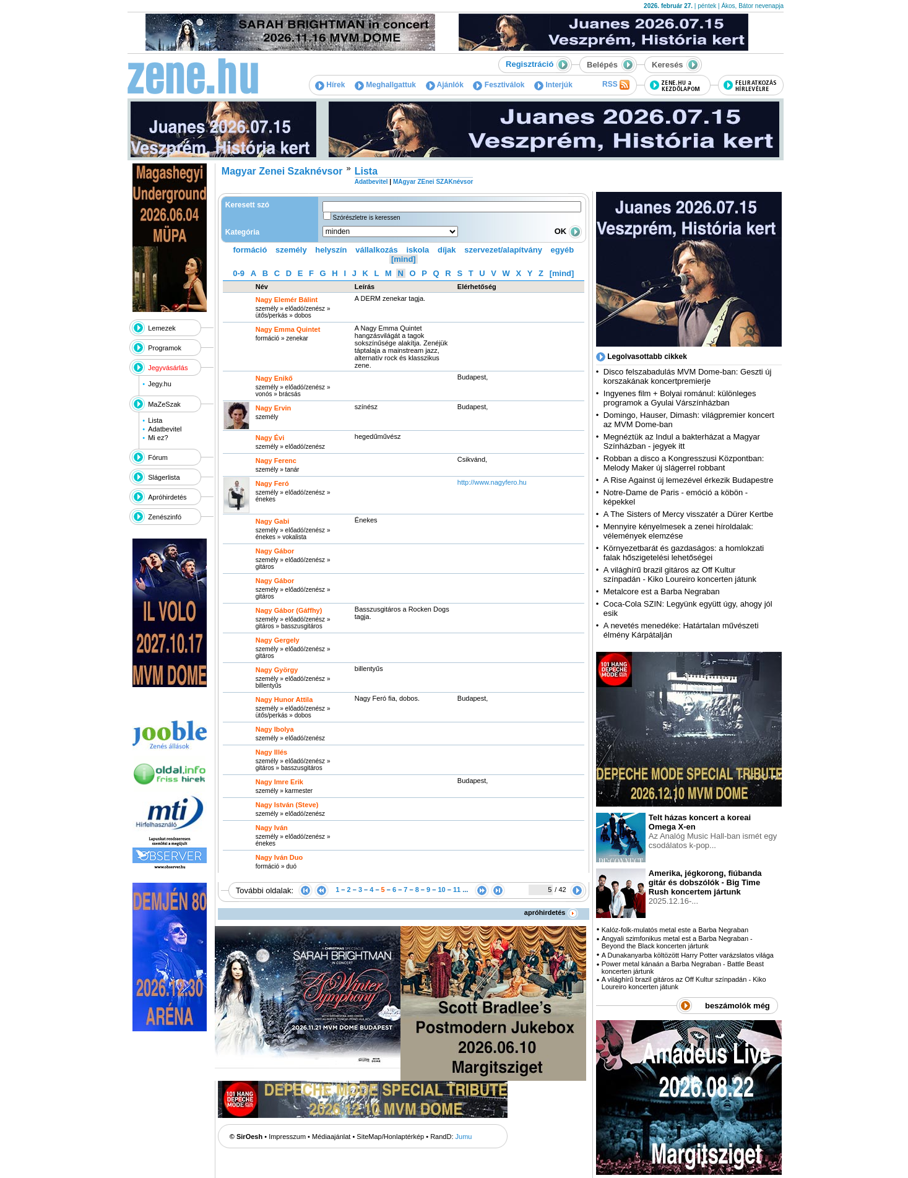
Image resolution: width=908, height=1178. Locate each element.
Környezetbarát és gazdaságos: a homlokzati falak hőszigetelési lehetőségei (683, 553)
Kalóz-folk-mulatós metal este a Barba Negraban (675, 929)
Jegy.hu (159, 384)
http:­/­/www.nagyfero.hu (492, 482)
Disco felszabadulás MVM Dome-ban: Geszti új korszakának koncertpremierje (687, 376)
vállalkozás (376, 249)
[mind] (403, 259)
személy (291, 249)
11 (456, 889)
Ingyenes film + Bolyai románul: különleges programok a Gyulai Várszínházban (679, 398)
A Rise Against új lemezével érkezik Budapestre (688, 480)
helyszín (331, 249)
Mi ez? (158, 437)
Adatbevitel (164, 429)
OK (568, 231)
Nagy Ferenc (276, 460)
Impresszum (287, 1136)
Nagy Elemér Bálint (287, 299)
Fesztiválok (498, 84)
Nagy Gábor (275, 551)
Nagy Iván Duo (279, 857)
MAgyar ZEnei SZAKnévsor (433, 181)
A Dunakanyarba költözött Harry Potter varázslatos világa (688, 955)
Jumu (464, 1136)
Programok (164, 348)
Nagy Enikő (274, 378)
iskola (417, 249)
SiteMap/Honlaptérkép (390, 1136)
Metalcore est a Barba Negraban (661, 591)
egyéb (562, 249)
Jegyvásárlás (168, 367)
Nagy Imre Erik (279, 782)
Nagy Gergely (278, 640)
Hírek (330, 84)
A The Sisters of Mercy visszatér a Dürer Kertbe (688, 514)
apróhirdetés (551, 912)
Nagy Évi (270, 437)
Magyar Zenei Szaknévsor (282, 171)
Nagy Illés (271, 752)
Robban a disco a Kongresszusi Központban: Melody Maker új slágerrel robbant (683, 463)
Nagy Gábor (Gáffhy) (289, 610)
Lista (155, 420)
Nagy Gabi (272, 521)
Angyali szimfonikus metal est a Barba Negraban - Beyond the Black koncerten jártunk (677, 942)
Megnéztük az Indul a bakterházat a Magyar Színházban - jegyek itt (681, 441)
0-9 (238, 273)
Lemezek (162, 328)
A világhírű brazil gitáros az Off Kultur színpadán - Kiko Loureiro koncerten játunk (679, 574)
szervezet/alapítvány (503, 249)
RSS (615, 85)
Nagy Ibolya (275, 729)
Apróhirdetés (167, 497)
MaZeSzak (164, 404)
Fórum (158, 457)
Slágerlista (163, 477)
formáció (250, 249)
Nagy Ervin (273, 408)
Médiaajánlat (331, 1136)
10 (441, 889)
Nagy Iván (272, 827)
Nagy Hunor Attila (284, 699)
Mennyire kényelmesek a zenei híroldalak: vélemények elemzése (678, 531)
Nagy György (277, 669)
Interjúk (553, 84)
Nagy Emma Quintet (288, 329)
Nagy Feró (272, 483)
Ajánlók (445, 84)
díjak (447, 249)
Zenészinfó (164, 517)
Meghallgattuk (385, 84)
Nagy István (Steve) (287, 804)
